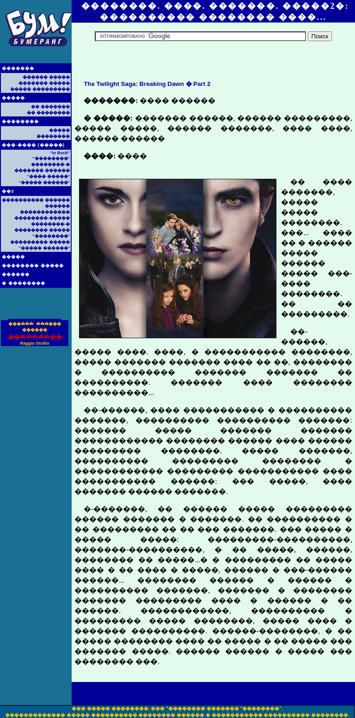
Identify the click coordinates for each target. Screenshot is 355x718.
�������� (20, 121)
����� (13, 98)
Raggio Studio (34, 343)
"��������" (51, 158)
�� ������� (50, 106)
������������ (45, 212)
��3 (8, 191)
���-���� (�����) (33, 145)
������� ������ (42, 170)
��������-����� (42, 218)
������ (16, 274)
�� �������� (48, 112)
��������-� (50, 164)
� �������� (23, 283)
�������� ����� (33, 265)
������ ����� (46, 77)
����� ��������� (40, 89)
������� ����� (44, 83)
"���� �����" (48, 176)
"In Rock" (60, 153)
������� (18, 68)
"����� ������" (44, 182)
